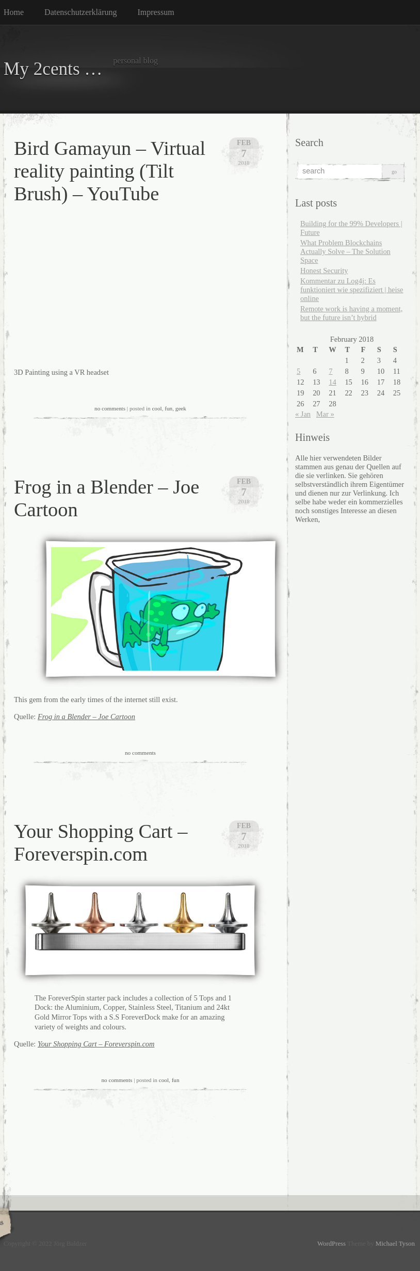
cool (156, 408)
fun (168, 408)
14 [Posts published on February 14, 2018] (332, 382)
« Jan (303, 414)
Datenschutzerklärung (80, 12)
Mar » (325, 414)
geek (180, 408)
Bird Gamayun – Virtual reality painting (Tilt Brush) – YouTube (109, 170)
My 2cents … (53, 69)
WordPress (331, 1243)
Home (14, 12)
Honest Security (324, 270)
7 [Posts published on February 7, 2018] (330, 371)
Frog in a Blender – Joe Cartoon (86, 716)
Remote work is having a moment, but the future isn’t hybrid (351, 313)
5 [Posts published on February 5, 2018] (298, 371)
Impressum (156, 12)
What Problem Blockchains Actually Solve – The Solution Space (345, 251)
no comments (109, 408)
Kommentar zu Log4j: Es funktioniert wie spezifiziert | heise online (351, 290)
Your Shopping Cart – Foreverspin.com (96, 1044)
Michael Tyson (395, 1243)
